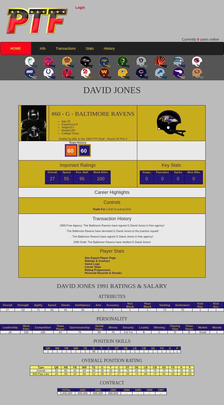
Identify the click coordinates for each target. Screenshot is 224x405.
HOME (15, 48)
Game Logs (92, 263)
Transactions (66, 48)
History (109, 48)
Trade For (99, 209)
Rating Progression (97, 269)
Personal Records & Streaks (103, 272)
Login (80, 8)
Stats (90, 48)
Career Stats (93, 266)
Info (43, 48)
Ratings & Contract (97, 260)
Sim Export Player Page (100, 257)
